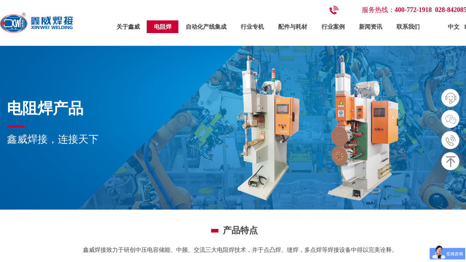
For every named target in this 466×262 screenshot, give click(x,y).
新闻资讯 (370, 27)
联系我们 (408, 27)
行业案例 (333, 27)
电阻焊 (162, 27)
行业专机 (252, 27)
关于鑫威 (128, 27)
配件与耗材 (292, 27)
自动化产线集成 (206, 27)
